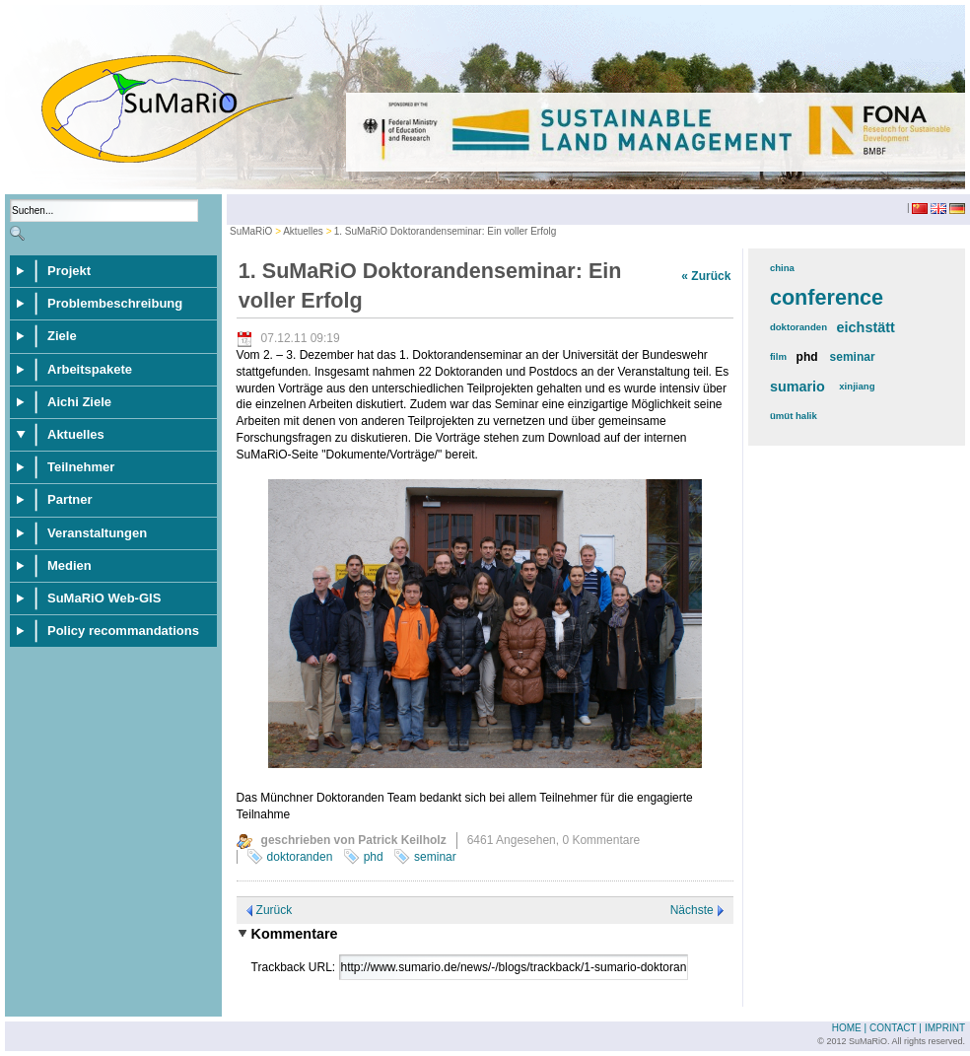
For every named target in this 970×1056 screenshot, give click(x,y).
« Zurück (705, 276)
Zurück (274, 910)
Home (847, 1027)
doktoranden (300, 857)
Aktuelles (303, 231)
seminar (435, 857)
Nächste (692, 910)
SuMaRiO (251, 231)
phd (373, 857)
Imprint (945, 1027)
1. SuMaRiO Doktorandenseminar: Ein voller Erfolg (445, 231)
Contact (892, 1027)
